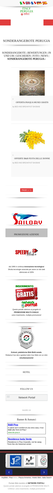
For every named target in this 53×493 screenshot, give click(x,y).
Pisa (10, 478)
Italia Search (47, 478)
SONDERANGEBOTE (14, 52)
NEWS (44, 55)
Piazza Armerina (25, 478)
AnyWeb (4, 478)
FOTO (36, 55)
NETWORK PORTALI (36, 483)
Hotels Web (36, 478)
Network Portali (27, 397)
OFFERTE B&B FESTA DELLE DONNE (32, 158)
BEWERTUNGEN (37, 52)
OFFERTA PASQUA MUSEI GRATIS (32, 102)
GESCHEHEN (23, 55)
